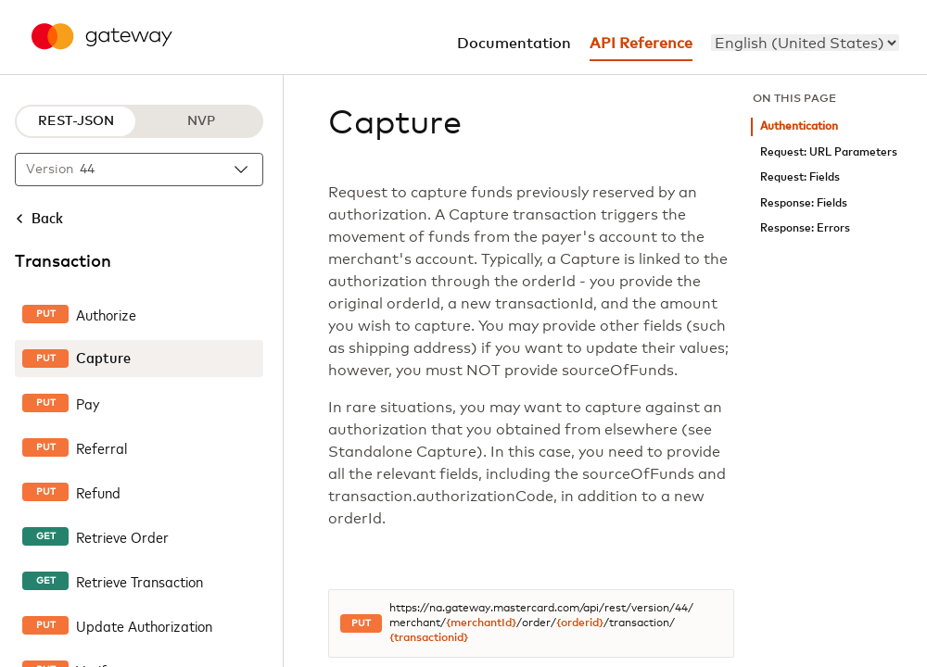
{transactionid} (428, 638)
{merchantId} (481, 623)
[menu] (805, 42)
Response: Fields (803, 203)
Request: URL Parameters (828, 152)
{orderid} (579, 623)
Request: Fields (800, 177)
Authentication (799, 126)
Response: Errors (805, 228)
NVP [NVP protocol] (201, 121)
